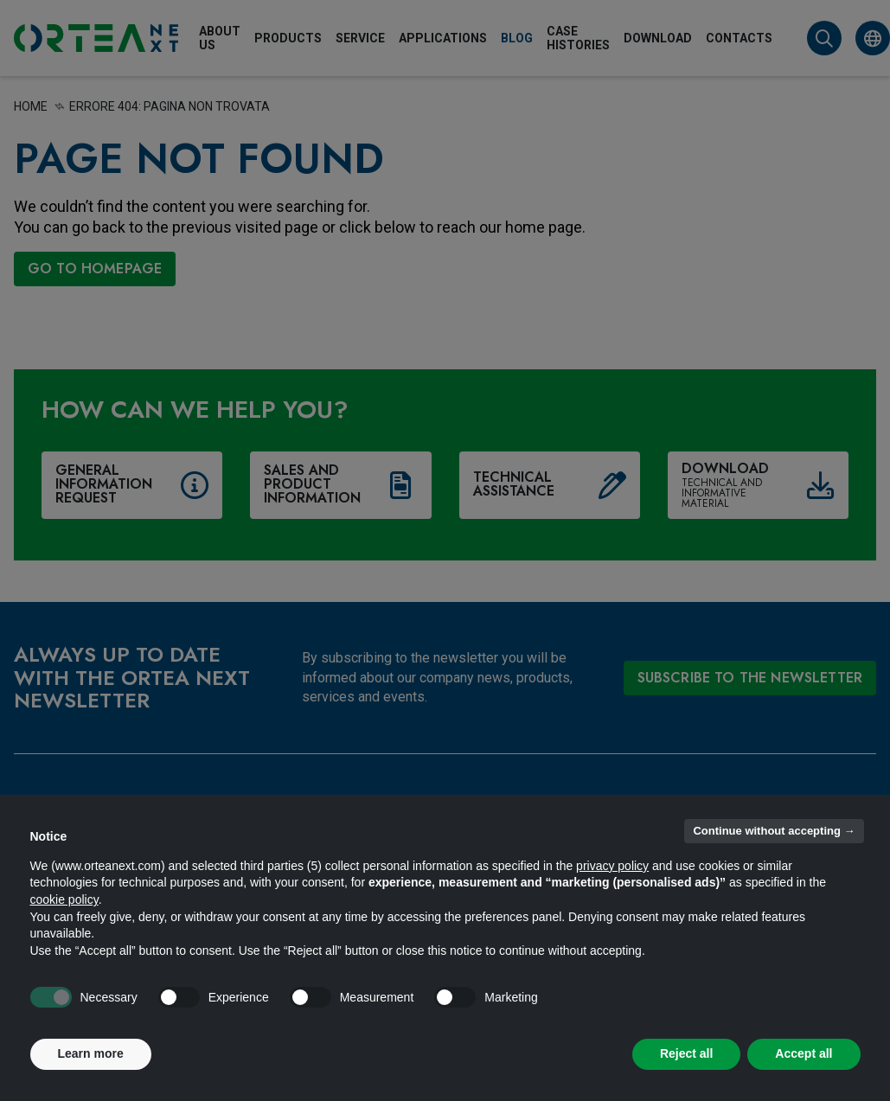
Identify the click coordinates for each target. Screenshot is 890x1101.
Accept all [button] (803, 1053)
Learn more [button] (91, 1053)
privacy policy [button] (612, 866)
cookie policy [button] (64, 899)
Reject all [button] (686, 1053)
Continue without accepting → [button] (774, 830)
